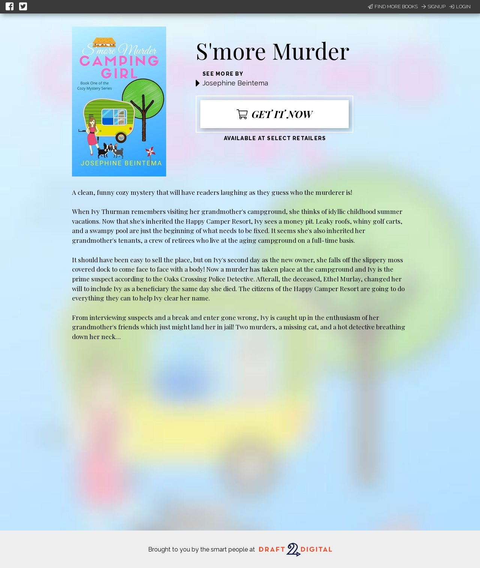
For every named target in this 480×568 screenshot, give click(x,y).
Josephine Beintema (235, 83)
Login (460, 6)
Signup (434, 6)
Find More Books (393, 6)
